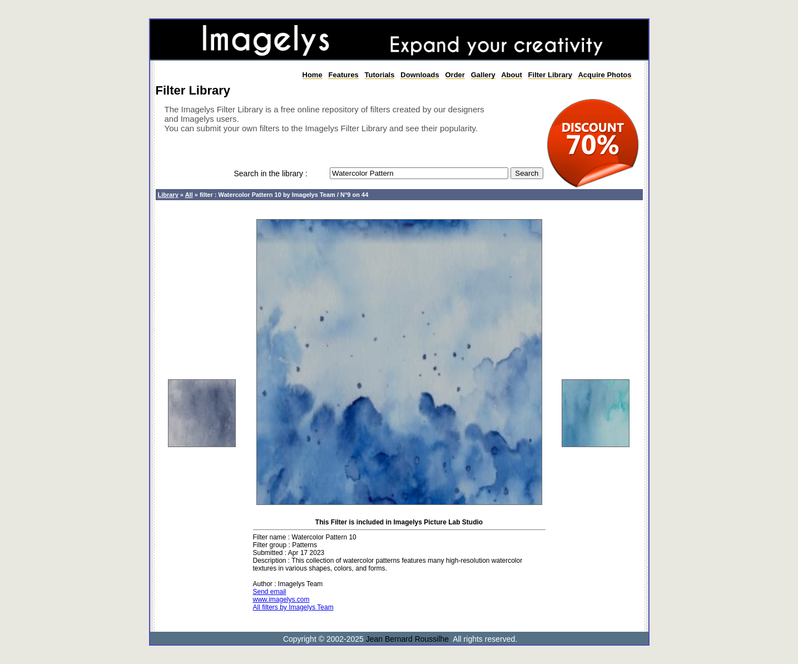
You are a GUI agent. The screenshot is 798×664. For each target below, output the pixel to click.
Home (313, 75)
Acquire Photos (604, 75)
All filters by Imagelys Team (293, 607)
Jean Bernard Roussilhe (407, 639)
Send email (269, 592)
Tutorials (380, 75)
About (511, 75)
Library (168, 194)
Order (455, 75)
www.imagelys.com (281, 599)
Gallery (483, 75)
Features (343, 75)
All (189, 194)
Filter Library (550, 75)
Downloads (419, 75)
